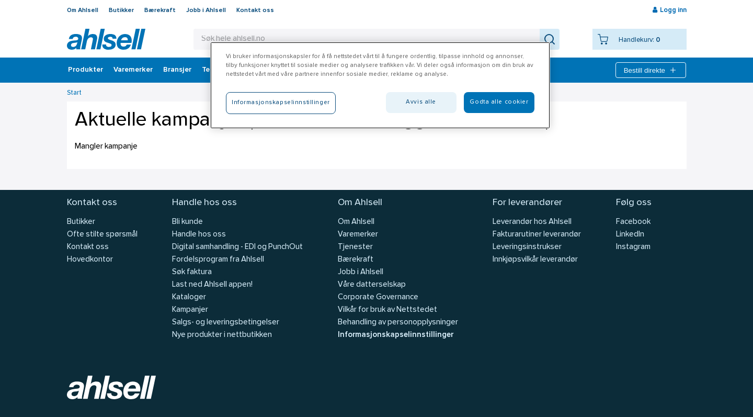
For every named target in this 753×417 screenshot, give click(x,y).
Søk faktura (192, 272)
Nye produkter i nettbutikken (222, 335)
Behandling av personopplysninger (398, 322)
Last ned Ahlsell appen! (212, 284)
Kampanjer (190, 310)
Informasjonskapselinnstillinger (395, 335)
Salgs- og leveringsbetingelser (225, 322)
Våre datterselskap (372, 284)
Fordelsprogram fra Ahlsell (218, 259)
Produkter (85, 70)
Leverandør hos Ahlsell (532, 222)
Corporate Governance (378, 297)
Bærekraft (160, 10)
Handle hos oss (199, 234)
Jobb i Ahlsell (206, 10)
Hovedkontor (90, 259)
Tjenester (355, 247)
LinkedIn (630, 234)
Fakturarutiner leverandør (537, 234)
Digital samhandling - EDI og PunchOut (237, 247)
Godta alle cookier (499, 102)
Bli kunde (187, 222)
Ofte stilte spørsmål (102, 234)
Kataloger (189, 297)
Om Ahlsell (82, 10)
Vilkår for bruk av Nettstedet (387, 310)
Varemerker (133, 70)
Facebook (633, 222)
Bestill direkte (651, 70)
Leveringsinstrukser (527, 247)
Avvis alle (421, 102)
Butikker (121, 10)
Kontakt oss (255, 10)
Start (74, 93)
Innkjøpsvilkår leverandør (535, 259)
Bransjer (177, 70)
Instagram (633, 247)
